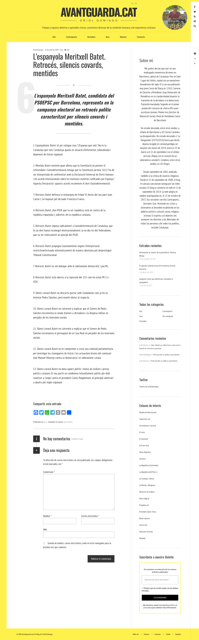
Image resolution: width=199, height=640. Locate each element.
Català (168, 634)
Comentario (49, 472)
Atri (54, 36)
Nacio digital (144, 498)
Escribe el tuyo (77, 438)
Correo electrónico (90, 516)
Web (45, 529)
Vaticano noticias (146, 531)
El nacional (143, 438)
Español (178, 634)
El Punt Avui (144, 445)
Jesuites (142, 458)
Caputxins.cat (144, 419)
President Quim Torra (147, 511)
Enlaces (123, 36)
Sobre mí (136, 634)
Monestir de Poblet (147, 491)
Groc (108, 36)
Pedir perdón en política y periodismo (166, 354)
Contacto (141, 36)
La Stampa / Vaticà (146, 478)
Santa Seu (143, 525)
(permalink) (67, 421)
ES (136, 3)
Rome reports (144, 518)
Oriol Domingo (38, 50)
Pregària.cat (144, 505)
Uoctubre (91, 36)
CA (132, 3)
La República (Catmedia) (148, 465)
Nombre (47, 516)
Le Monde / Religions (147, 485)
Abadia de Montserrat (147, 412)
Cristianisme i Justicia (147, 425)
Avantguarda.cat (99, 12)
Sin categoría (168, 316)
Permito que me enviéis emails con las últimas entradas (160, 589)
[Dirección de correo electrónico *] (160, 579)
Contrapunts (71, 36)
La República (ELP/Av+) (148, 472)
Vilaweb (142, 538)
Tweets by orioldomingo (149, 386)
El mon (142, 432)
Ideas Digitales (145, 452)
